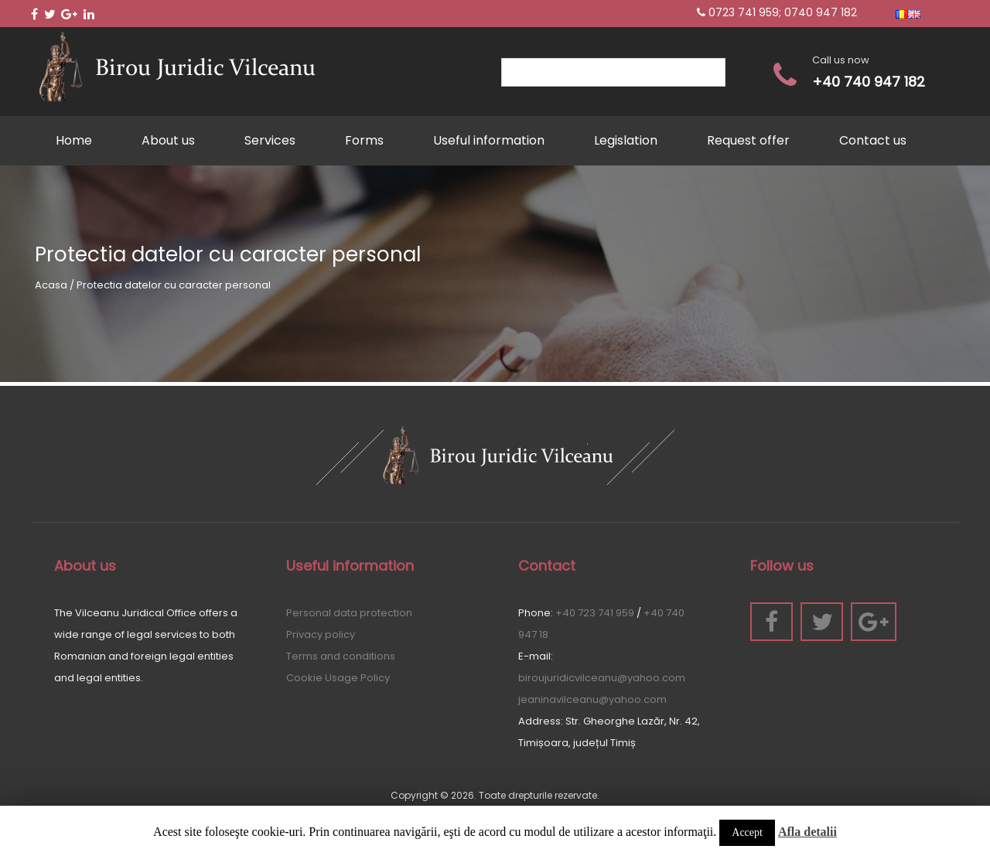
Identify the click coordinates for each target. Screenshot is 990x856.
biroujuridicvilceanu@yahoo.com (601, 677)
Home (74, 140)
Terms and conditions (340, 656)
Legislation (625, 140)
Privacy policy (320, 634)
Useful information (488, 140)
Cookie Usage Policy (338, 677)
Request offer (748, 140)
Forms (364, 140)
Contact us (872, 140)
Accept (747, 832)
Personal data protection (349, 612)
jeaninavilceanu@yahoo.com (592, 699)
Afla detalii (807, 831)
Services (269, 140)
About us (168, 140)
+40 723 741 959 (594, 612)
